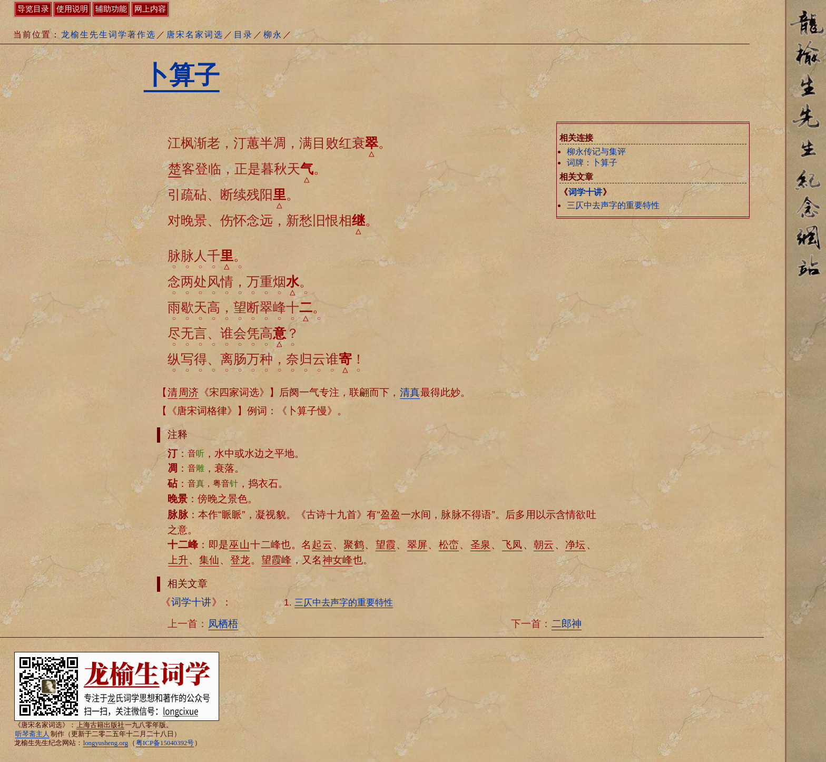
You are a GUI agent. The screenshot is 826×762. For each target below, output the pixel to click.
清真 (410, 392)
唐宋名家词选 (194, 34)
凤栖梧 (223, 623)
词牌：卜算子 (592, 162)
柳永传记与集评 (596, 151)
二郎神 (567, 623)
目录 (243, 34)
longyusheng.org (105, 743)
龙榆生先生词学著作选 (108, 34)
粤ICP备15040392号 (165, 743)
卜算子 (182, 75)
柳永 (272, 34)
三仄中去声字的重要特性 (613, 205)
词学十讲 (585, 192)
